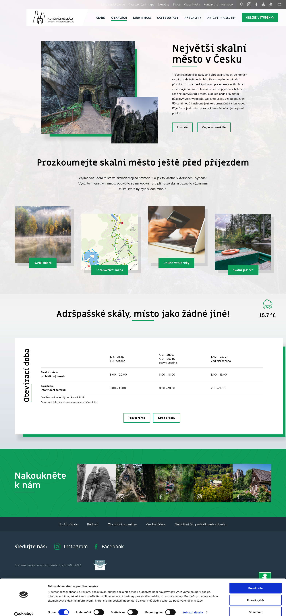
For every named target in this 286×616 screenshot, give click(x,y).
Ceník (100, 18)
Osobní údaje (155, 524)
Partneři (92, 524)
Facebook (108, 546)
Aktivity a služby (221, 18)
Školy (176, 4)
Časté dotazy (167, 18)
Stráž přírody (166, 418)
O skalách (119, 18)
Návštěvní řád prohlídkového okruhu (201, 524)
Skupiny (163, 4)
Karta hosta (192, 4)
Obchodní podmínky (122, 524)
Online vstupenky (260, 17)
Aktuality (193, 18)
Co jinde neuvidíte (214, 127)
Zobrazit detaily (193, 606)
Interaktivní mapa (141, 4)
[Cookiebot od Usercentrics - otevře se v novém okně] (24, 609)
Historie (182, 127)
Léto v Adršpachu (113, 4)
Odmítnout (255, 606)
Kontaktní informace (218, 4)
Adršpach (57, 17)
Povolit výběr (255, 594)
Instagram (71, 546)
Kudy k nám (142, 18)
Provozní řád (136, 418)
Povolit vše (255, 582)
